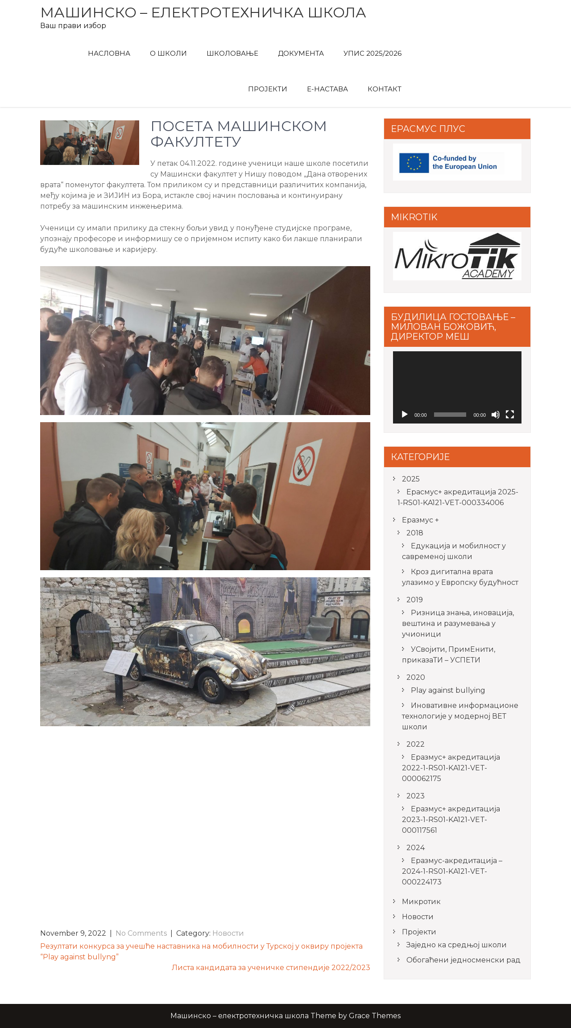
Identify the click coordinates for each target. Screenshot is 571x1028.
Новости (228, 933)
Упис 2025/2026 (372, 53)
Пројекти (267, 89)
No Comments (141, 933)
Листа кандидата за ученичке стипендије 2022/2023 (271, 967)
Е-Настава (327, 89)
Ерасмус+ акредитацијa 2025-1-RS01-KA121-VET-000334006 (457, 497)
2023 (415, 796)
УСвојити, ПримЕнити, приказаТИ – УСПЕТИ (448, 654)
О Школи (168, 53)
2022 (415, 744)
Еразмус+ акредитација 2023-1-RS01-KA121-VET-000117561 (451, 820)
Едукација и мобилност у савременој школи (454, 551)
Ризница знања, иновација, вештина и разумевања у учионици (458, 623)
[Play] (404, 414)
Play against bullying (448, 690)
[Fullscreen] (509, 414)
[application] (457, 387)
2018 (414, 533)
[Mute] (495, 414)
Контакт (384, 89)
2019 (414, 600)
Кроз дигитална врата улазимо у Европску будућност (460, 577)
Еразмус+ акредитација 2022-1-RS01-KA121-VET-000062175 (451, 768)
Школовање (232, 53)
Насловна (109, 53)
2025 (411, 479)
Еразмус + (420, 520)
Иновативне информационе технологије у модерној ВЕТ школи (460, 716)
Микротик (421, 901)
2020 (415, 677)
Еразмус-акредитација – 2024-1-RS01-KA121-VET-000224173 (452, 871)
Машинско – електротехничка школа (203, 12)
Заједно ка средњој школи (456, 945)
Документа (301, 53)
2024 (415, 847)
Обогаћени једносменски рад (463, 960)
